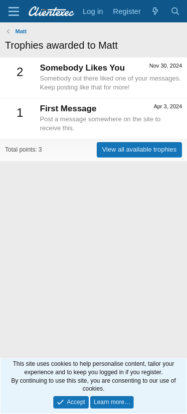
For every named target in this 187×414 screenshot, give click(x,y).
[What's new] (155, 11)
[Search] (175, 11)
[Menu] (13, 11)
